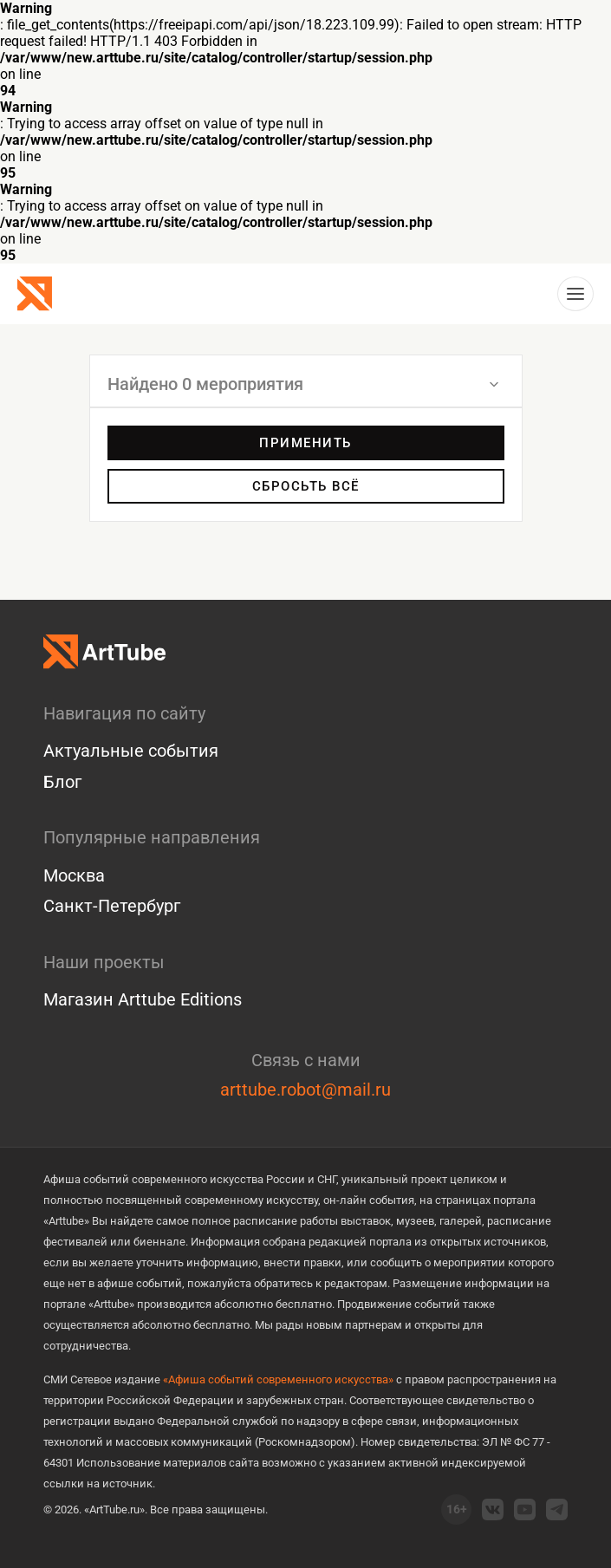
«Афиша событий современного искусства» (278, 1379)
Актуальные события (130, 750)
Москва (74, 875)
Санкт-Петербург (111, 905)
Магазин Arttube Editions (142, 999)
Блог (62, 781)
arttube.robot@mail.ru (305, 1089)
